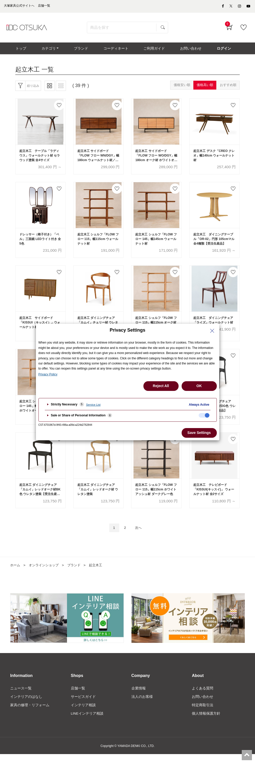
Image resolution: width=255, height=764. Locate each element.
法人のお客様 (142, 706)
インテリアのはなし (26, 706)
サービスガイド (83, 706)
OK (199, 386)
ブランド (77, 574)
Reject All (161, 386)
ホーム (15, 574)
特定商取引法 (202, 715)
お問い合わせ (202, 706)
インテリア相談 (83, 715)
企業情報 (138, 698)
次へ (139, 536)
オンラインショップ (46, 574)
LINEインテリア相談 (87, 723)
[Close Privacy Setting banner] (212, 330)
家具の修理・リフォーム (29, 715)
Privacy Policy (48, 374)
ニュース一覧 (21, 698)
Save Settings (199, 433)
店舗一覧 (78, 698)
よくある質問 (202, 698)
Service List (93, 404)
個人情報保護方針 (206, 723)
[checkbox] (204, 415)
